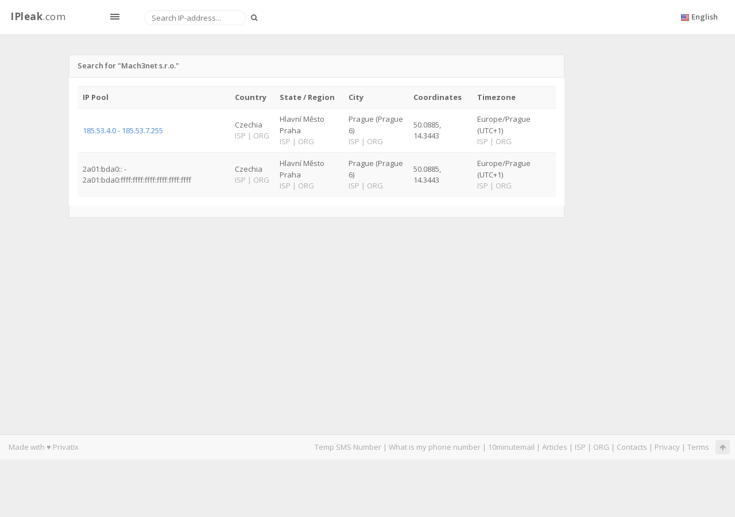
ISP (580, 447)
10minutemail (511, 447)
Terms (698, 447)
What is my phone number (435, 447)
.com (37, 16)
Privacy (667, 447)
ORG (601, 447)
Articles (554, 447)
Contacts (632, 447)
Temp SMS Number (348, 447)
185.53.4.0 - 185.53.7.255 (123, 130)
